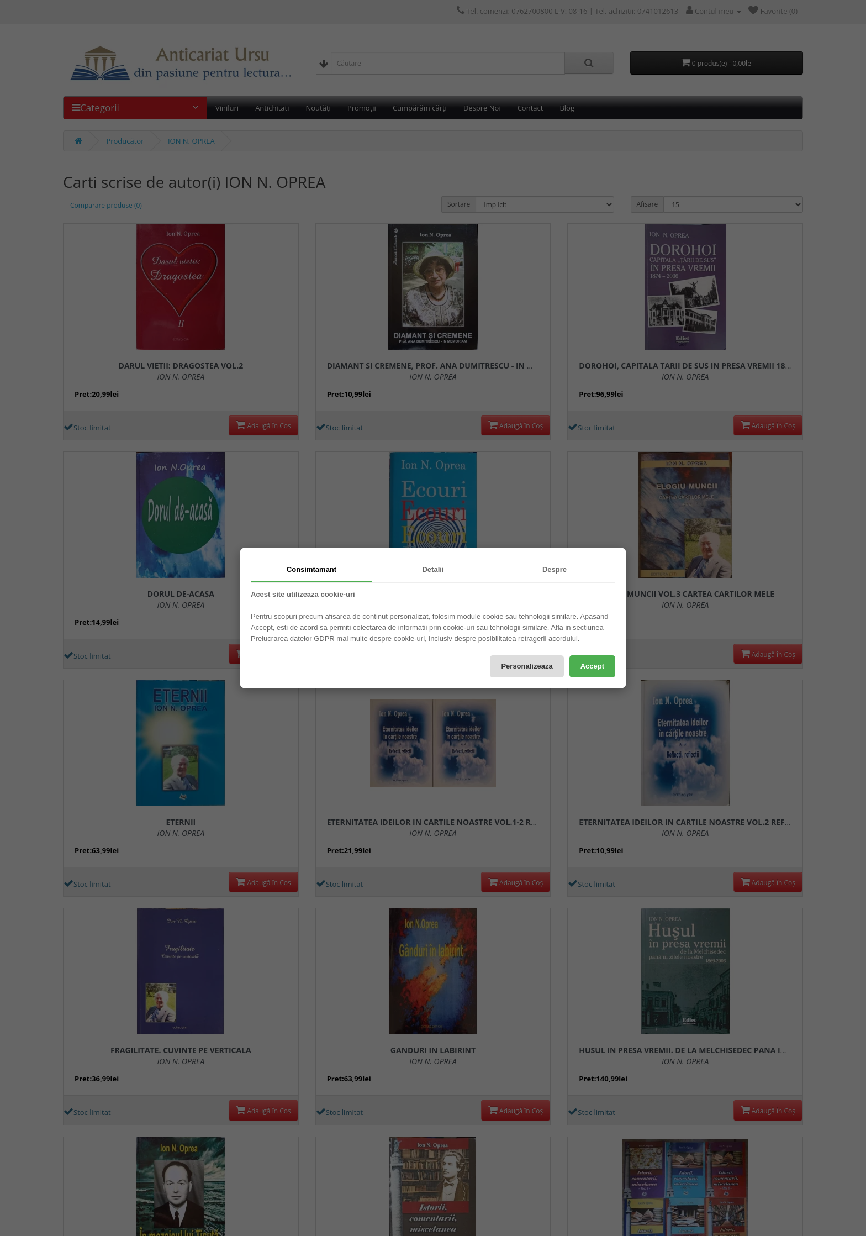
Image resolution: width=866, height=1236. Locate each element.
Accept (592, 666)
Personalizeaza (526, 666)
